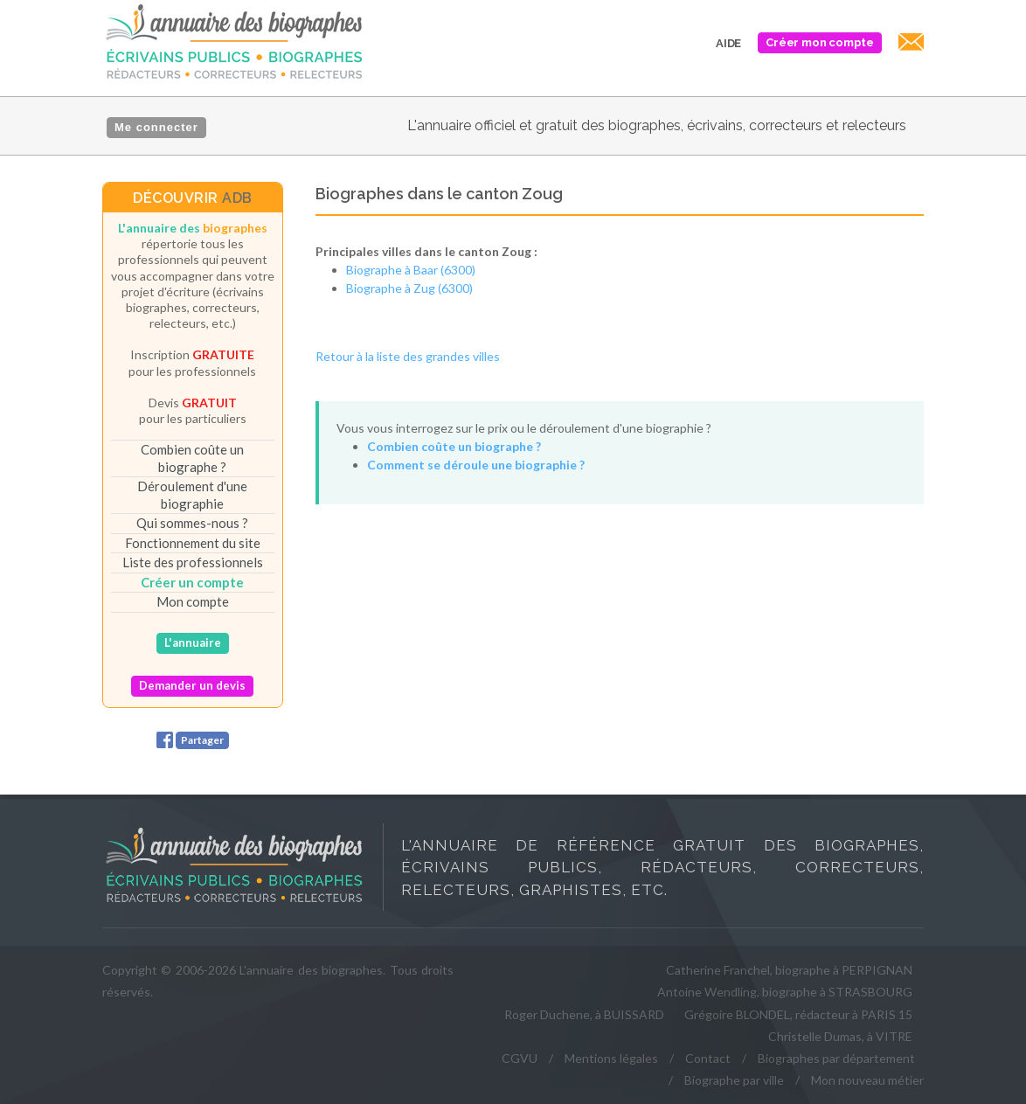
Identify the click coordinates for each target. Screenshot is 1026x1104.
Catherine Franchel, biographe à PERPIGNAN (789, 969)
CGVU (519, 1058)
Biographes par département (836, 1058)
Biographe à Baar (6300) (410, 269)
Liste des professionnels (192, 562)
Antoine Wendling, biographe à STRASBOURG (784, 991)
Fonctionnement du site (192, 543)
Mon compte (192, 601)
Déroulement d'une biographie (192, 494)
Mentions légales (611, 1058)
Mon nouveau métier (867, 1080)
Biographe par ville (734, 1080)
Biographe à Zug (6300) (409, 288)
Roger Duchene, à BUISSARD (584, 1014)
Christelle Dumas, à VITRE (840, 1036)
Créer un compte (192, 582)
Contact (708, 1058)
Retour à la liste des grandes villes (407, 356)
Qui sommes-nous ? (192, 523)
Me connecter (156, 127)
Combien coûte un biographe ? (192, 458)
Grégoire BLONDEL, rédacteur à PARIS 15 (798, 1014)
